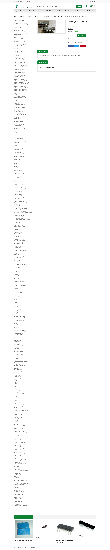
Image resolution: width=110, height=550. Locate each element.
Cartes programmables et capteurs (40, 11)
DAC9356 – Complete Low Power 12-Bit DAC (23, 540)
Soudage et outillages (68, 11)
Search (79, 6)
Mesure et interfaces (30, 11)
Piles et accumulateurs (79, 11)
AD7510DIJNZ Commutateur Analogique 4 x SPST (65, 540)
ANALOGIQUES (49, 16)
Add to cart (81, 35)
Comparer (87, 35)
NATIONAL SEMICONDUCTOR (47, 67)
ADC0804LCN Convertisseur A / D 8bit (43, 536)
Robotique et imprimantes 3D (59, 11)
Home (15, 16)
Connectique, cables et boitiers (50, 11)
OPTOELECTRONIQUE (89, 11)
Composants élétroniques (25, 16)
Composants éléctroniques (20, 11)
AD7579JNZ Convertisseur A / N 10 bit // (86, 534)
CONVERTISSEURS (58, 16)
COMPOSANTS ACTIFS (38, 16)
